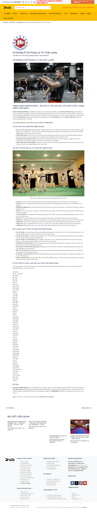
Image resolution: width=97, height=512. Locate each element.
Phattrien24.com (72, 467)
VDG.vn (70, 470)
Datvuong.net (71, 463)
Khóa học (36, 55)
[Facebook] (31, 2)
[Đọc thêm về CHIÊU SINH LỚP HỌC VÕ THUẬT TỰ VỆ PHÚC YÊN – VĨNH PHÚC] (79, 426)
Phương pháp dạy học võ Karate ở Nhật (58, 436)
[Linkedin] (26, 2)
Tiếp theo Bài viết (86, 408)
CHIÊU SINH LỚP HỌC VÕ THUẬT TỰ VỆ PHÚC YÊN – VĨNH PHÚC (79, 437)
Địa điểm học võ (17, 55)
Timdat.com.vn (80, 463)
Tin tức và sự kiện (25, 483)
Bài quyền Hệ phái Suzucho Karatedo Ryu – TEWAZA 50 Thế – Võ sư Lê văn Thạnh (17, 424)
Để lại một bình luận (12, 428)
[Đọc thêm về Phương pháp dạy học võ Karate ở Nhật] (59, 426)
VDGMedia (84, 507)
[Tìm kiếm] (50, 7)
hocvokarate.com (72, 465)
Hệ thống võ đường (28, 55)
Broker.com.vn (79, 461)
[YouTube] (34, 2)
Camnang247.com (83, 467)
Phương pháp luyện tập (55, 440)
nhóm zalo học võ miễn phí (46, 396)
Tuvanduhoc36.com (78, 470)
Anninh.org (71, 461)
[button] (82, 2)
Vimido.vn (83, 469)
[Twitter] (23, 2)
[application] (17, 13)
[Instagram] (28, 2)
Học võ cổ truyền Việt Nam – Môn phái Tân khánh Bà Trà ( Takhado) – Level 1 (37, 423)
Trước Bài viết (9, 408)
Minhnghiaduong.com (74, 469)
